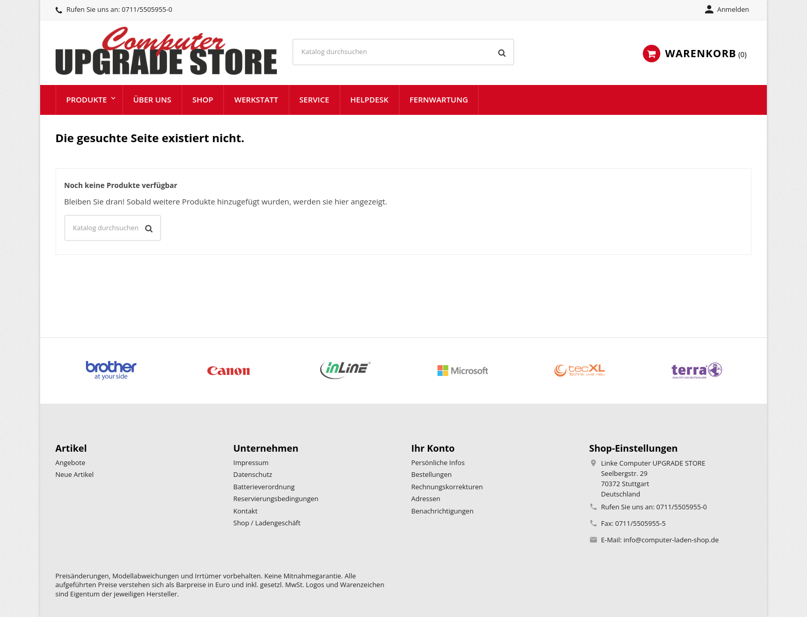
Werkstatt (256, 99)
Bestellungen (431, 474)
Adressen (425, 498)
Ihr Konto (433, 448)
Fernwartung (439, 99)
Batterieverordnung (263, 486)
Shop (203, 99)
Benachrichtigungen (442, 511)
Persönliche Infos (438, 462)
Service (314, 99)
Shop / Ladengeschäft (267, 522)
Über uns (152, 99)
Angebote (70, 462)
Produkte (86, 99)
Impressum (251, 462)
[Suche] (403, 52)
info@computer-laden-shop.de (670, 539)
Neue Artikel (75, 474)
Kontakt (245, 511)
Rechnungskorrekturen (447, 486)
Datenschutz (252, 474)
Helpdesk (369, 99)
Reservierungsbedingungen (276, 498)
